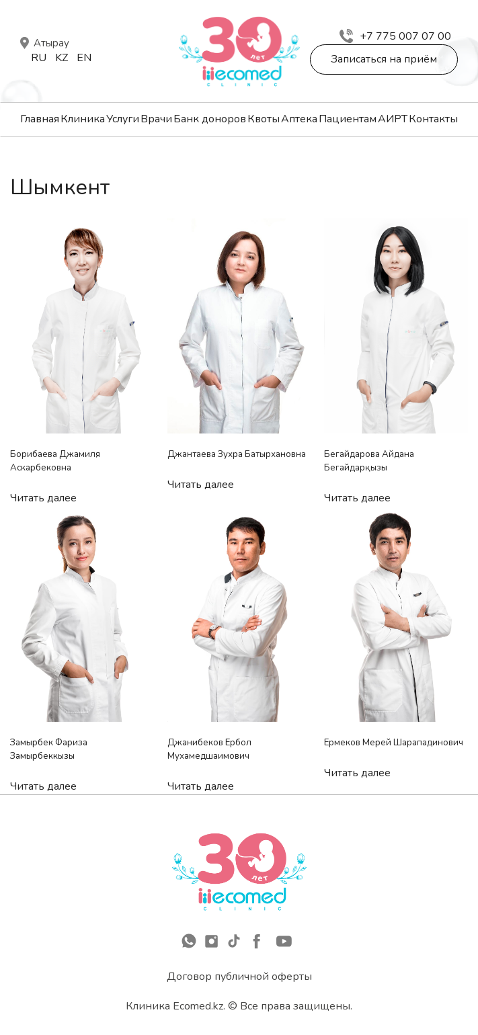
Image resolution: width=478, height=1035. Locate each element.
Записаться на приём (384, 59)
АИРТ (392, 119)
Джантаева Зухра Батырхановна (236, 454)
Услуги (122, 119)
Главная (39, 119)
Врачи (156, 119)
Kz (61, 57)
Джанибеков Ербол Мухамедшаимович (209, 749)
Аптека (299, 119)
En (84, 57)
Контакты (433, 119)
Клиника (83, 119)
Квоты (263, 119)
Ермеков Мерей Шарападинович (393, 743)
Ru (38, 57)
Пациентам (347, 119)
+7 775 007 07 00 (395, 36)
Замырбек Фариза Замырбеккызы (48, 749)
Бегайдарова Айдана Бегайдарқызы (369, 461)
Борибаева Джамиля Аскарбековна (55, 461)
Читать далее (43, 498)
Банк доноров (209, 119)
